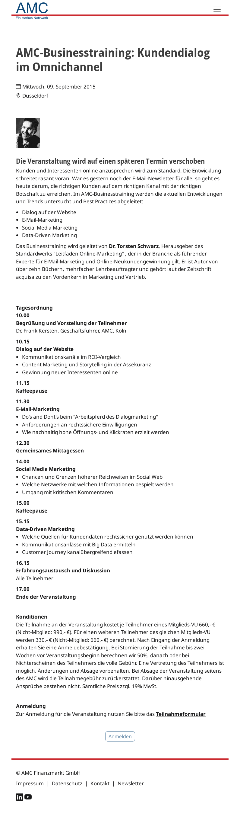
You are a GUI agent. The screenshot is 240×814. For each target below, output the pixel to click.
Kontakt (99, 783)
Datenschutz (67, 783)
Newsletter (131, 783)
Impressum (30, 783)
